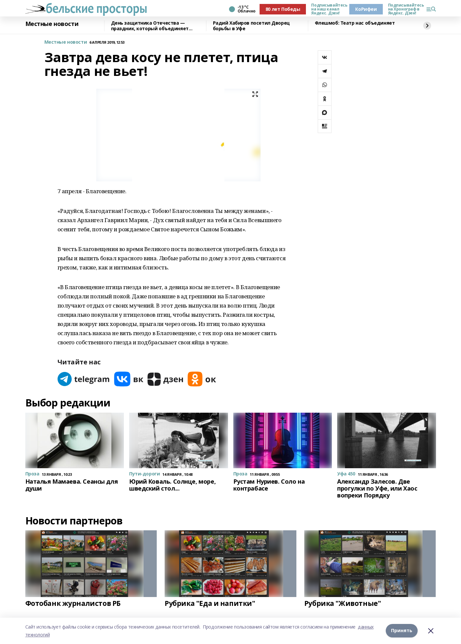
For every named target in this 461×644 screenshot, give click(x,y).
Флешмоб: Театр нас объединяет (355, 23)
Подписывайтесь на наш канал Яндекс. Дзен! (327, 9)
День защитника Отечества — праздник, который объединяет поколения (150, 25)
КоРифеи (366, 9)
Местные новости (52, 24)
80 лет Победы (282, 9)
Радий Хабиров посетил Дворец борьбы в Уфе (251, 25)
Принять (401, 631)
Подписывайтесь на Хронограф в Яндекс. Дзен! (404, 9)
